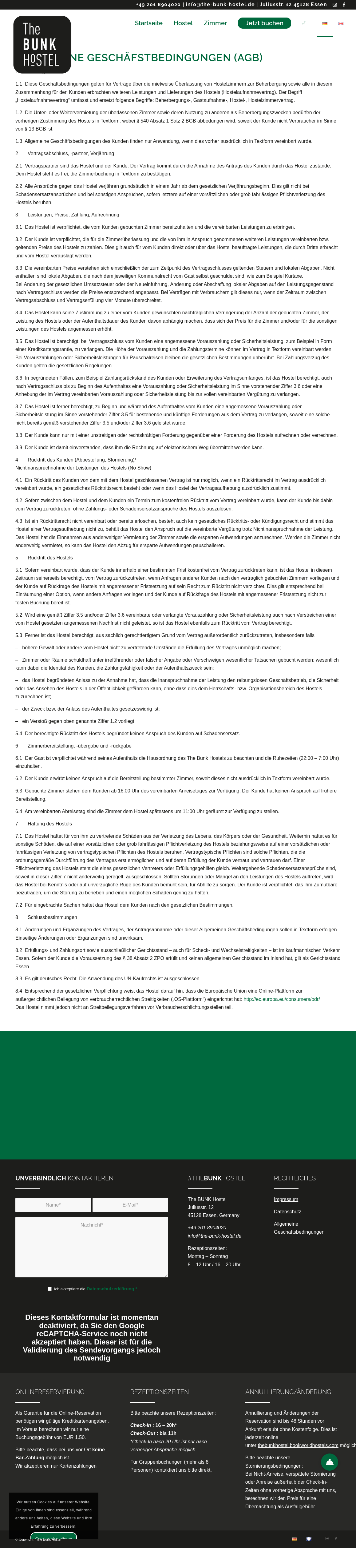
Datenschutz (287, 1211)
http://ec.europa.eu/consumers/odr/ (282, 999)
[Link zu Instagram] (334, 4)
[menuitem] (148, 23)
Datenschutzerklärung (110, 1288)
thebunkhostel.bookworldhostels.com (298, 1445)
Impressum (286, 1199)
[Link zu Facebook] (344, 4)
